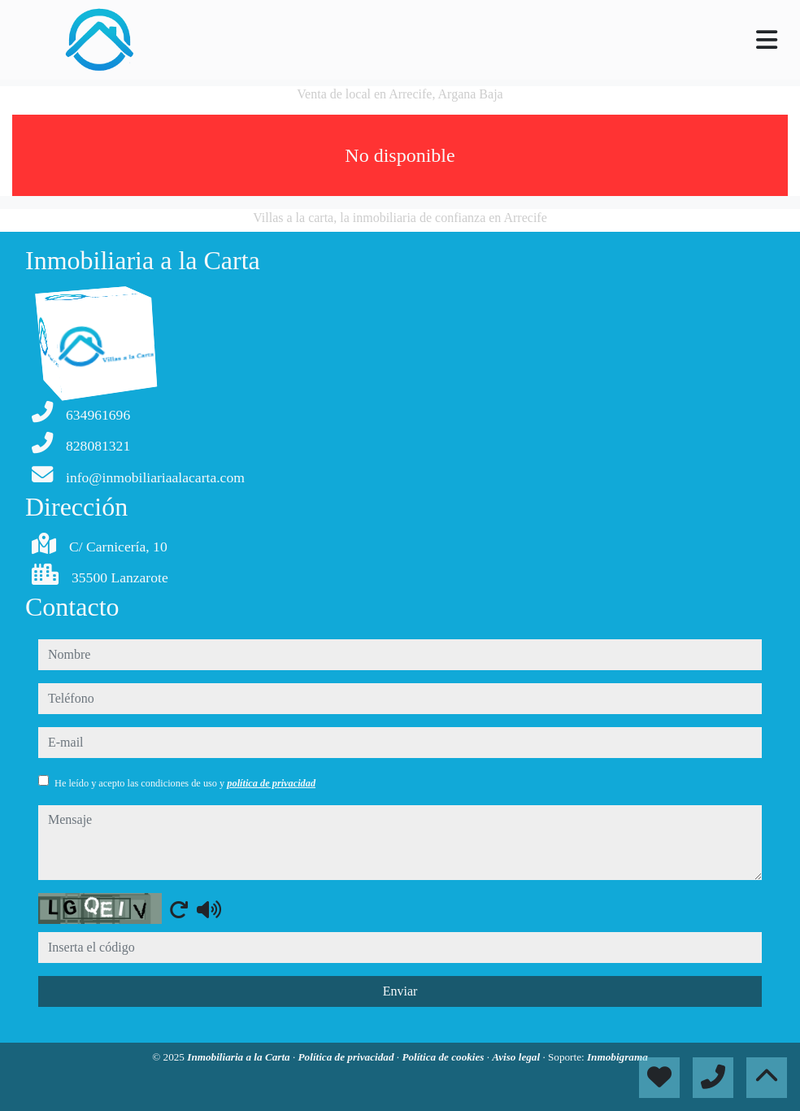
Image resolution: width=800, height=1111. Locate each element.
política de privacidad (271, 783)
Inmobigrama (617, 1057)
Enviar (400, 991)
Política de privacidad (347, 1057)
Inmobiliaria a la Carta (240, 1057)
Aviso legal (517, 1057)
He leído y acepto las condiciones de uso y (184, 783)
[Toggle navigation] (766, 39)
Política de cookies (444, 1057)
